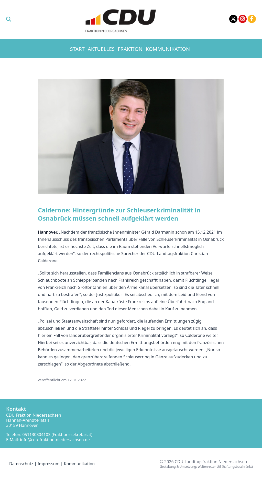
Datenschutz (21, 463)
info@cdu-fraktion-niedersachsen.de (55, 439)
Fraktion (130, 48)
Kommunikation (168, 48)
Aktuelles (101, 48)
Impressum (49, 463)
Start (77, 48)
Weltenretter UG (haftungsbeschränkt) (225, 466)
